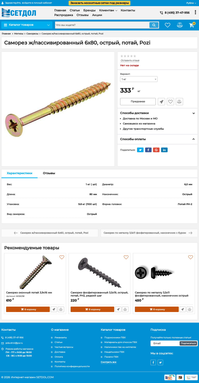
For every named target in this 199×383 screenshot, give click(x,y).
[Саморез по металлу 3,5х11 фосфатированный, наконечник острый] (164, 273)
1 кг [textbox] (124, 79)
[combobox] (139, 79)
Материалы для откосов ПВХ (120, 342)
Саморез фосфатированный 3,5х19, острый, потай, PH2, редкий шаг (99, 294)
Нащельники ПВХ (114, 352)
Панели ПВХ (111, 356)
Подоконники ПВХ (115, 337)
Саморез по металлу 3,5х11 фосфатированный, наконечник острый (164, 295)
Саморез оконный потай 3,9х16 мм (35, 294)
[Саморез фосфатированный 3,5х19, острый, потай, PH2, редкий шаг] (100, 273)
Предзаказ (138, 101)
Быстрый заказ (161, 101)
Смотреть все (108, 362)
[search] (106, 25)
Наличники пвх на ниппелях (120, 347)
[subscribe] (174, 343)
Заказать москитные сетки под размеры (99, 3)
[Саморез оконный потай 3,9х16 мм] (35, 273)
